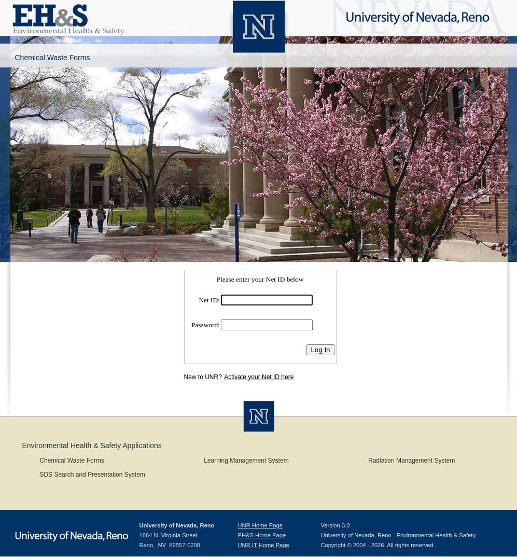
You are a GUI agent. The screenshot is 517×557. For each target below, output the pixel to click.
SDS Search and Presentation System (92, 474)
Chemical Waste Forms (71, 460)
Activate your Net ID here (259, 377)
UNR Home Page (260, 525)
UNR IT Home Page (263, 545)
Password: (205, 325)
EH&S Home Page (262, 535)
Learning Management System (246, 460)
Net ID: (209, 300)
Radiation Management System (411, 460)
